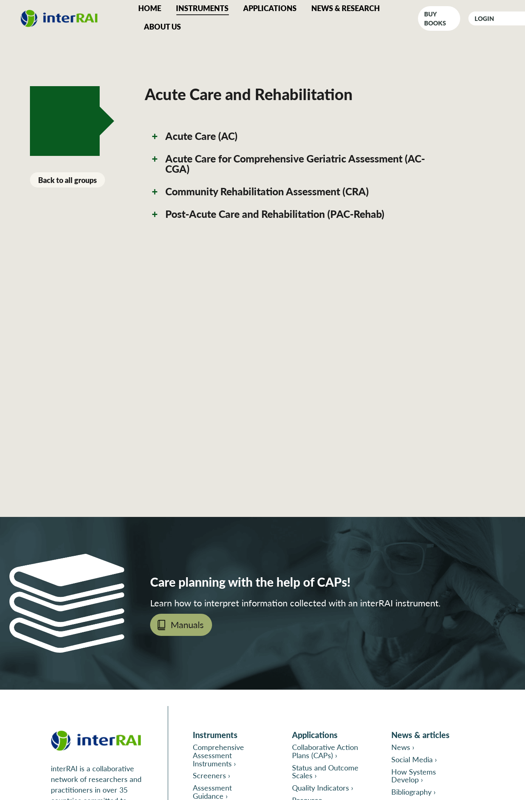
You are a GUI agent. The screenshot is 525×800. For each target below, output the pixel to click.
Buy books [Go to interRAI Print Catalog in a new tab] (435, 18)
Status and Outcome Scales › (325, 771)
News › (402, 747)
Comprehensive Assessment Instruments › (218, 755)
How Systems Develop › (413, 775)
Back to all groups (67, 180)
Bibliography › (413, 791)
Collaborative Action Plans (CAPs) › (325, 751)
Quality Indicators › (322, 787)
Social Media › (414, 759)
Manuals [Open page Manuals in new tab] (187, 624)
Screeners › (211, 775)
